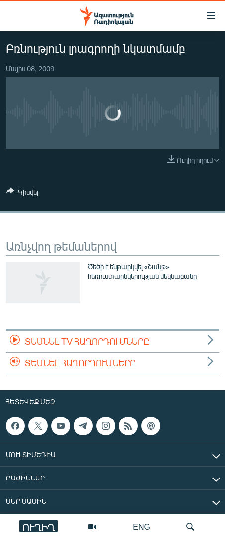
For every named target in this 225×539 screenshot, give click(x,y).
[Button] (22, 194)
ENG (141, 526)
